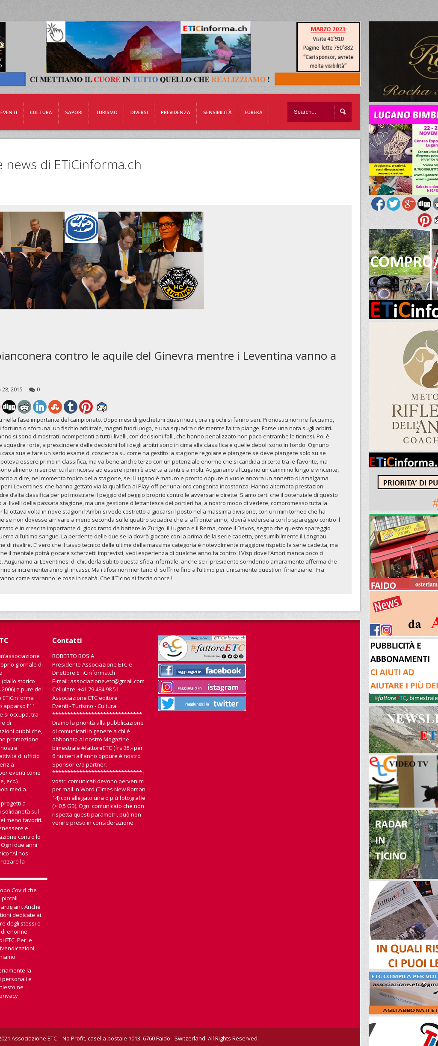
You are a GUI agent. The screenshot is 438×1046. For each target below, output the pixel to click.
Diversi (139, 112)
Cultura (41, 112)
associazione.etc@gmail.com (107, 681)
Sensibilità (217, 112)
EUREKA (254, 112)
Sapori (74, 112)
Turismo (106, 112)
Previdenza (175, 112)
